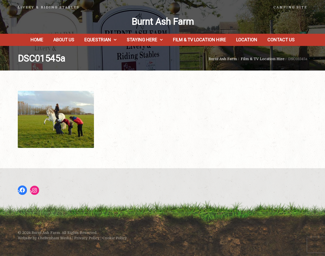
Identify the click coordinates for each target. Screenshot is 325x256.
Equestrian (97, 39)
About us (63, 39)
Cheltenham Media (54, 238)
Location (246, 39)
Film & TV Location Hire (199, 39)
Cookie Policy (114, 238)
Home (36, 39)
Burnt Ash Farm (163, 21)
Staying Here (142, 39)
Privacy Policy (87, 238)
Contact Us (281, 39)
